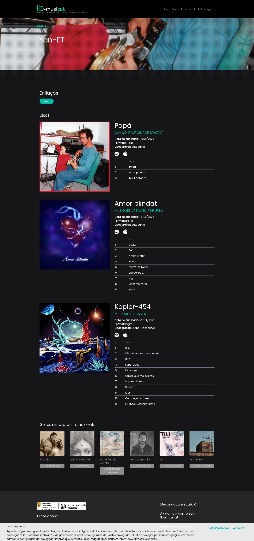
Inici (166, 9)
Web (47, 101)
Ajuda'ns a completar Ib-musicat (178, 515)
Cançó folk (112, 472)
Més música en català (178, 504)
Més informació (219, 528)
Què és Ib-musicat (183, 9)
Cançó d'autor (52, 465)
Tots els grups (207, 9)
